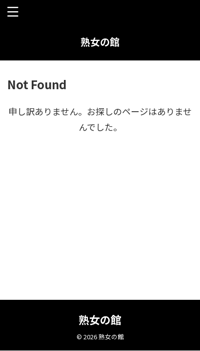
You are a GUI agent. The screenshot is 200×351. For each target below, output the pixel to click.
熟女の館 (100, 42)
